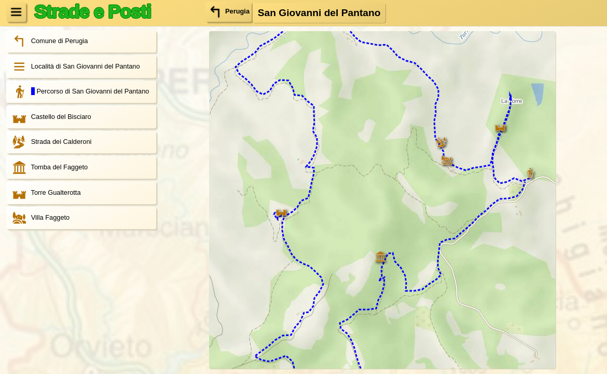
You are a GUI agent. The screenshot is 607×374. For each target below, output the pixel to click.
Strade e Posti (92, 11)
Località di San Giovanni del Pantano (73, 66)
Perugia (228, 11)
